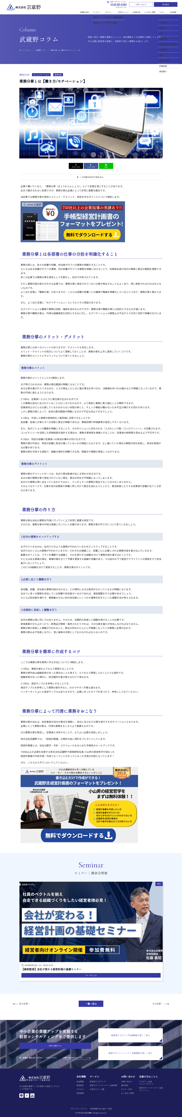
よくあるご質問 (149, 12)
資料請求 (165, 4)
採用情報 (80, 1093)
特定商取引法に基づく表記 (101, 1108)
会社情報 (173, 12)
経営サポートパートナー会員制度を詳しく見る (135, 1055)
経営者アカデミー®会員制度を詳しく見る (136, 1038)
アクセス (80, 1089)
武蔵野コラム (41, 50)
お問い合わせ (140, 4)
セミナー (109, 12)
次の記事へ (157, 1003)
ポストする (76, 166)
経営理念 (80, 1085)
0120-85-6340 (119, 4)
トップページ (26, 50)
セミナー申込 (126, 1089)
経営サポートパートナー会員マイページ (151, 1089)
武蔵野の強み (84, 12)
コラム (162, 12)
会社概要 (80, 1081)
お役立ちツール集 (97, 1089)
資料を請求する (55, 1045)
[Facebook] (27, 1095)
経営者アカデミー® (97, 1081)
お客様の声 (136, 12)
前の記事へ (24, 1003)
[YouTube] (32, 1095)
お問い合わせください (32, 1057)
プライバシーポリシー (79, 1108)
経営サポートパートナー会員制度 (103, 1085)
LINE (106, 166)
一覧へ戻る (91, 1003)
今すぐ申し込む (91, 975)
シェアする (91, 166)
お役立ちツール (123, 12)
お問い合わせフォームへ (73, 1057)
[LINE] (21, 1095)
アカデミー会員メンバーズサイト (146, 1082)
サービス (97, 12)
